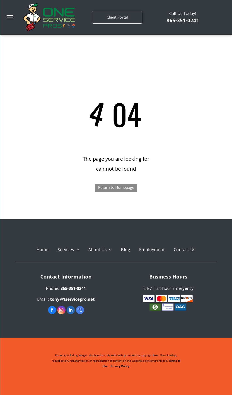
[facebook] (52, 310)
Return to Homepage (116, 187)
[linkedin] (71, 310)
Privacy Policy (120, 366)
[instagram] (61, 310)
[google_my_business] (80, 310)
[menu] (10, 17)
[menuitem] (42, 249)
